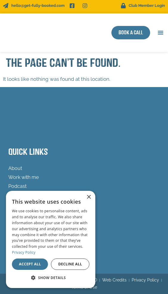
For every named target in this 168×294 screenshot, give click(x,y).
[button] (160, 32)
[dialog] (50, 239)
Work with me (25, 177)
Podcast (17, 186)
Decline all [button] (70, 264)
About (15, 168)
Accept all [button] (30, 264)
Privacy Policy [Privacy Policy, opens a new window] (23, 252)
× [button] (88, 197)
